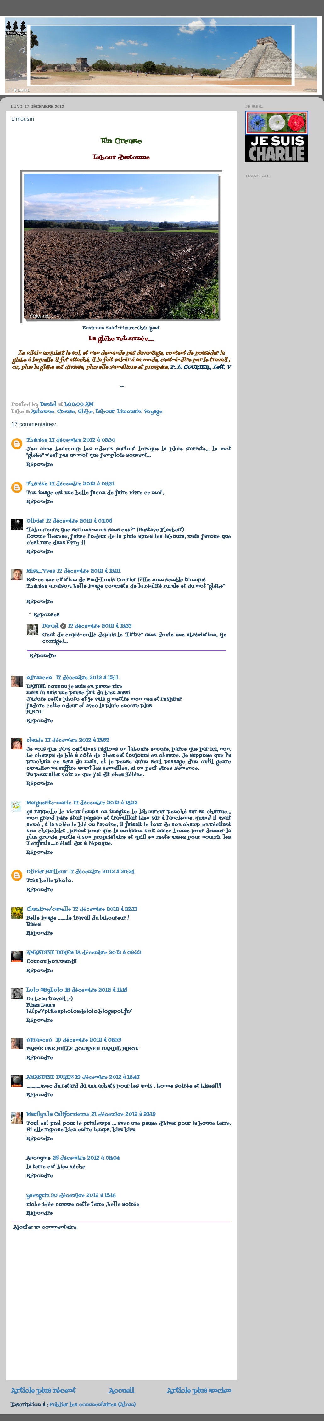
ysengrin (37, 1195)
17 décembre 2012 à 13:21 (88, 571)
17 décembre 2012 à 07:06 (79, 521)
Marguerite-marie (48, 803)
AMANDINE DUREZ (49, 952)
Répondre (39, 464)
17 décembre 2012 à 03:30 (82, 440)
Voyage (153, 411)
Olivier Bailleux (46, 872)
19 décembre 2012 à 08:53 (88, 1040)
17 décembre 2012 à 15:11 (87, 677)
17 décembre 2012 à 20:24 (101, 872)
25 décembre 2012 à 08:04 (86, 1158)
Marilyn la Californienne (57, 1114)
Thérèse (36, 440)
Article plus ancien (199, 1391)
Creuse (66, 411)
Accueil (121, 1391)
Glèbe (85, 411)
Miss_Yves (40, 571)
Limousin (129, 411)
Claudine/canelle (48, 909)
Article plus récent (43, 1391)
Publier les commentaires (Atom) (92, 1404)
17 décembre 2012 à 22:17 (105, 909)
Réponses (46, 615)
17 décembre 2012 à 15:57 (77, 740)
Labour (105, 411)
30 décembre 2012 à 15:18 (83, 1195)
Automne (42, 411)
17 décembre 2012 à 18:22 (105, 803)
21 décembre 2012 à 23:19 (123, 1114)
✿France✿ (40, 677)
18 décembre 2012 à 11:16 (96, 990)
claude (34, 740)
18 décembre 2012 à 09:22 (108, 952)
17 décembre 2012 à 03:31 (81, 484)
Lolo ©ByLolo (44, 990)
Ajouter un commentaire (45, 1227)
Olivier (35, 521)
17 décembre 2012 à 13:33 (99, 626)
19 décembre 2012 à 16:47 (107, 1077)
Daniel (50, 626)
